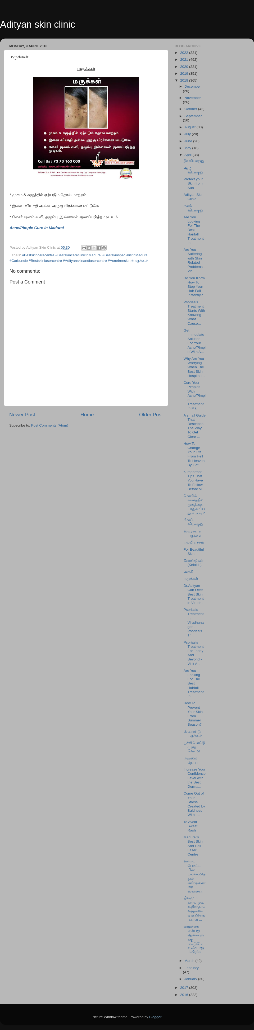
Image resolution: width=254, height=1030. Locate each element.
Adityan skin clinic (37, 24)
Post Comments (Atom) (49, 425)
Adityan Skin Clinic (193, 197)
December (192, 86)
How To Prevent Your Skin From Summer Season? (193, 713)
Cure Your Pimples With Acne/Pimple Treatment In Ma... (195, 395)
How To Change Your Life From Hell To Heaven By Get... (194, 454)
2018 (184, 80)
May (188, 148)
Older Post (151, 414)
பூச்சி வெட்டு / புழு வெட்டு (195, 747)
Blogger (155, 1017)
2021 (184, 60)
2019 (184, 73)
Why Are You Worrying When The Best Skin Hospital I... (195, 367)
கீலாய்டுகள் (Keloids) (193, 563)
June (188, 141)
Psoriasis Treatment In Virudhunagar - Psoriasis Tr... (194, 622)
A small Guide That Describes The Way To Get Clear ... (195, 426)
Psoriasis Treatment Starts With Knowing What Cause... (194, 312)
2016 (184, 995)
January (191, 979)
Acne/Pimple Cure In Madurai (37, 228)
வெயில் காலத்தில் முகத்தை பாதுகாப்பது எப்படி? (194, 504)
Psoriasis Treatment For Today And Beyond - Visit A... (194, 653)
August (190, 127)
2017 (184, 988)
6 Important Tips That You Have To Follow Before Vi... (194, 480)
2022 (184, 53)
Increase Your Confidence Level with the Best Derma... (195, 777)
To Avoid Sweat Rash (191, 826)
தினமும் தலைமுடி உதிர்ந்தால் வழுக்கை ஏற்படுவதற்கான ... (195, 909)
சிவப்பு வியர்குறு (193, 522)
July (188, 134)
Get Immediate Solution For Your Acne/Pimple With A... (195, 341)
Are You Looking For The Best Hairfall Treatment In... (194, 230)
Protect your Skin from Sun (193, 183)
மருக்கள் (191, 579)
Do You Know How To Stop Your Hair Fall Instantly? (194, 286)
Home (87, 414)
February (191, 968)
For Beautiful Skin (194, 551)
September (193, 116)
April (188, 155)
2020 (184, 67)
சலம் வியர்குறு (193, 208)
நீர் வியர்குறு (194, 161)
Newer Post (22, 414)
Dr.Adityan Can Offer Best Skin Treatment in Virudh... (194, 594)
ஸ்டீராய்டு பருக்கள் (193, 533)
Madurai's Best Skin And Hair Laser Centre (193, 845)
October (191, 109)
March (189, 961)
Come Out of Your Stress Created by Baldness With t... (194, 804)
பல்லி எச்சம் (194, 542)
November (192, 98)
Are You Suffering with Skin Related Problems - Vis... (194, 260)
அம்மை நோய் (191, 760)
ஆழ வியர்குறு (193, 170)
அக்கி (188, 572)
